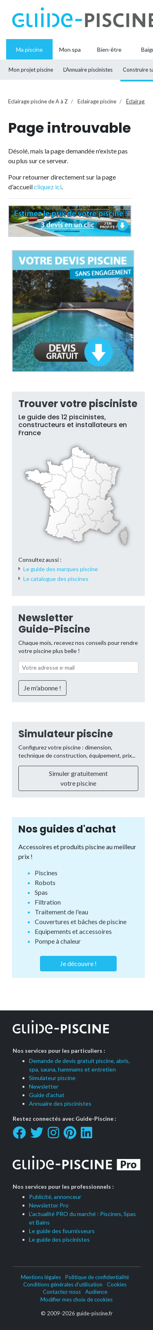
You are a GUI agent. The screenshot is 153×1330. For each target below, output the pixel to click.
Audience (96, 1291)
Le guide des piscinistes (59, 1239)
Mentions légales (41, 1277)
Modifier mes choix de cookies (76, 1299)
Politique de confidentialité (97, 1277)
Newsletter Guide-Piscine (54, 623)
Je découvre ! (78, 963)
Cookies (116, 1284)
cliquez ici (48, 187)
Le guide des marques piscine (60, 568)
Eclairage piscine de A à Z (38, 101)
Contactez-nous (62, 1291)
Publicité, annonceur (55, 1196)
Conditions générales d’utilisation (62, 1284)
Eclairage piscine (97, 101)
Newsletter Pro (49, 1205)
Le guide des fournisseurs (62, 1230)
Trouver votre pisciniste (77, 403)
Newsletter (43, 1086)
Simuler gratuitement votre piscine (78, 778)
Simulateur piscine (65, 734)
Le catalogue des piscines (56, 578)
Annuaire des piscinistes (60, 1103)
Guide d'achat (46, 1094)
